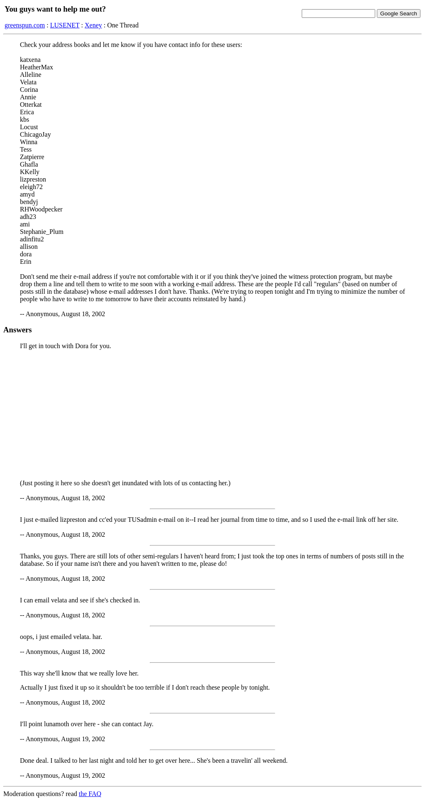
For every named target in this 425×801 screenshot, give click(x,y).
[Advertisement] (212, 414)
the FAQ (90, 793)
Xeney (93, 25)
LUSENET (65, 25)
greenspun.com (25, 25)
